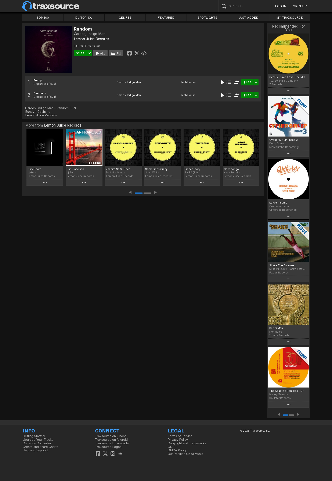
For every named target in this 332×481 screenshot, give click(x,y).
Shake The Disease (281, 265)
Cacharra (39, 93)
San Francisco (75, 169)
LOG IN (280, 6)
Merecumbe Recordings (284, 147)
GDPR (172, 447)
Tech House (188, 82)
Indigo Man (134, 82)
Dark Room (34, 169)
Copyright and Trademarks (187, 443)
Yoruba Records (279, 335)
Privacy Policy (178, 440)
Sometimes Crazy (156, 169)
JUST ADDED (248, 18)
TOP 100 (42, 18)
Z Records (275, 84)
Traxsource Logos (108, 447)
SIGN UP (300, 6)
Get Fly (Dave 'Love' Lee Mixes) (288, 77)
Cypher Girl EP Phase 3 (283, 139)
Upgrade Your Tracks (38, 440)
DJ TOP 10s (84, 18)
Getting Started (34, 436)
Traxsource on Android (111, 440)
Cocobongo (231, 169)
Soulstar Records (280, 398)
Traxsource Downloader (112, 443)
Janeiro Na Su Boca (118, 169)
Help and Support (35, 450)
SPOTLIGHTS (207, 18)
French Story (192, 169)
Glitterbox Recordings (283, 209)
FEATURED (166, 18)
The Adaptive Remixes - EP (286, 390)
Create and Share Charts (40, 447)
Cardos (121, 82)
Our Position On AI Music (185, 454)
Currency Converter (37, 443)
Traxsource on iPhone (111, 436)
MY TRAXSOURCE (289, 18)
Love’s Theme (278, 202)
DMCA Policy (177, 450)
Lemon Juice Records (91, 39)
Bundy (37, 80)
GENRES (125, 18)
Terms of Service (180, 436)
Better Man (276, 328)
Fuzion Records (279, 272)
